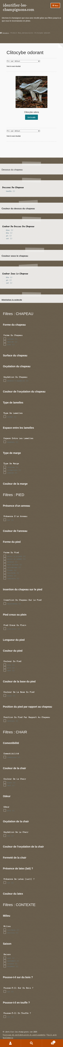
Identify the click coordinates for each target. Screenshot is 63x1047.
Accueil (6, 33)
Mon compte (10, 1043)
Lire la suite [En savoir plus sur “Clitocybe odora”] (31, 117)
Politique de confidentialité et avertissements (24, 1035)
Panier (48, 1042)
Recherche (31, 1043)
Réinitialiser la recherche (12, 300)
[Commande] (23, 61)
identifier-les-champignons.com (18, 7)
